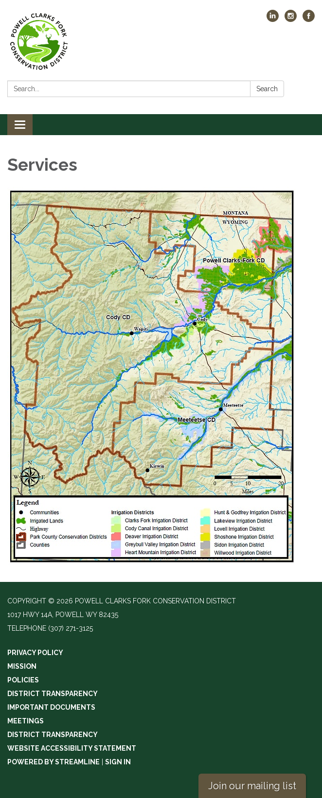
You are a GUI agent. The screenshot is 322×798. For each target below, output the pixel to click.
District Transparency (52, 694)
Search (267, 89)
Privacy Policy (35, 653)
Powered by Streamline (53, 762)
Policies (23, 680)
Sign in (118, 762)
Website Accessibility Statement (71, 748)
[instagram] (291, 19)
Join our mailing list (252, 786)
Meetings (25, 721)
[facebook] (309, 19)
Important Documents (51, 707)
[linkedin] (273, 19)
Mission (21, 666)
